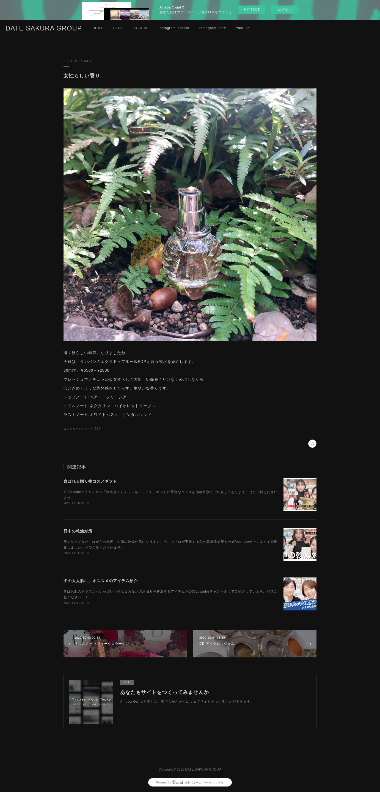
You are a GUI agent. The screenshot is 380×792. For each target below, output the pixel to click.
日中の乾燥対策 (78, 531)
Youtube (243, 28)
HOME (97, 28)
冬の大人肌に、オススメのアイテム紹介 (101, 581)
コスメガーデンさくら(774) (82, 428)
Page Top (190, 754)
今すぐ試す (251, 9)
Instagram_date (212, 28)
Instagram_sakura (174, 28)
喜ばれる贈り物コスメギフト (90, 481)
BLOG (118, 28)
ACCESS (140, 28)
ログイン (284, 10)
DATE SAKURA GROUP (43, 28)
